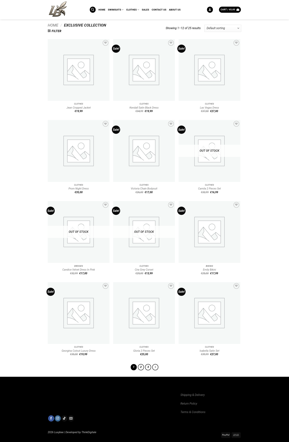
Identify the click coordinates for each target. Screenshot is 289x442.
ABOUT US (175, 9)
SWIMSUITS (115, 9)
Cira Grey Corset (144, 269)
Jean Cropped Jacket (79, 107)
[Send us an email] (71, 418)
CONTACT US (159, 9)
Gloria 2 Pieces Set (144, 350)
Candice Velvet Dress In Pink (78, 269)
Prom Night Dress (79, 188)
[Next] (155, 367)
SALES (145, 9)
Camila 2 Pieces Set (209, 188)
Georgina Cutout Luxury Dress (79, 350)
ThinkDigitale (88, 432)
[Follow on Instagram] (58, 418)
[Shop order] (222, 28)
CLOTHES (132, 9)
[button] (93, 10)
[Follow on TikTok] (64, 418)
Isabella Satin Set (209, 350)
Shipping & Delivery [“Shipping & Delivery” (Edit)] (192, 395)
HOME (101, 9)
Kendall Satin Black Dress (144, 107)
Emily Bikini (209, 269)
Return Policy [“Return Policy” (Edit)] (188, 403)
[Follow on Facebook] (51, 418)
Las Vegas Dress (209, 107)
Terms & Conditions (192, 412)
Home (53, 25)
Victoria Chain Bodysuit (144, 188)
